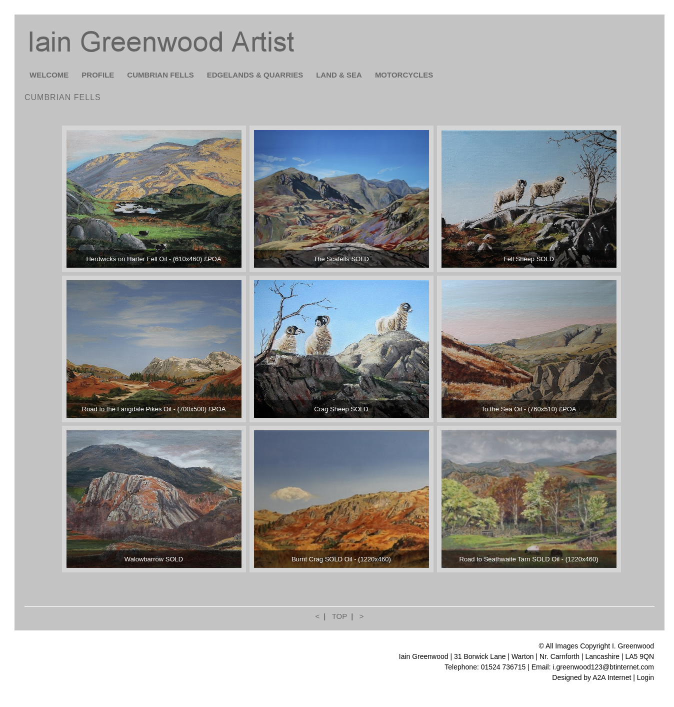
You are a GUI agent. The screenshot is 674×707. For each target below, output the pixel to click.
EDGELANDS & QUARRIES (255, 75)
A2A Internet (611, 677)
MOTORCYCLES (404, 75)
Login (645, 677)
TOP (339, 616)
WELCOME (49, 75)
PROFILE (98, 75)
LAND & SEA (339, 75)
